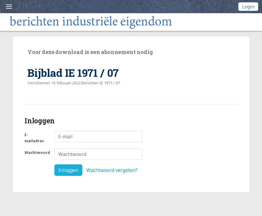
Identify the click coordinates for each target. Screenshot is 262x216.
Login (248, 6)
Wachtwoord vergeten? (112, 170)
